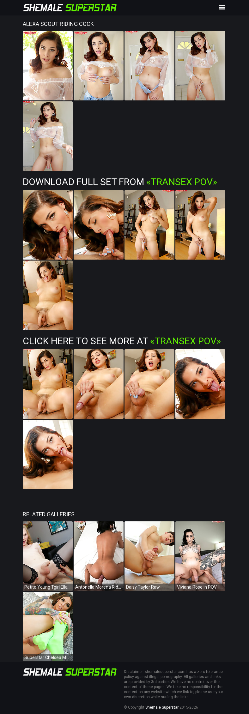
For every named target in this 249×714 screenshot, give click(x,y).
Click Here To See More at (122, 340)
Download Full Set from (120, 181)
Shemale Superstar (162, 707)
